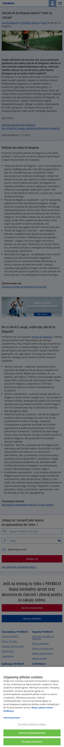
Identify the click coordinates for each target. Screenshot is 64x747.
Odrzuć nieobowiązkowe (32, 732)
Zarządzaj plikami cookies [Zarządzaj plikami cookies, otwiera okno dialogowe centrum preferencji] (32, 724)
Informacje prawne (11, 717)
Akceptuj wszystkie (32, 741)
